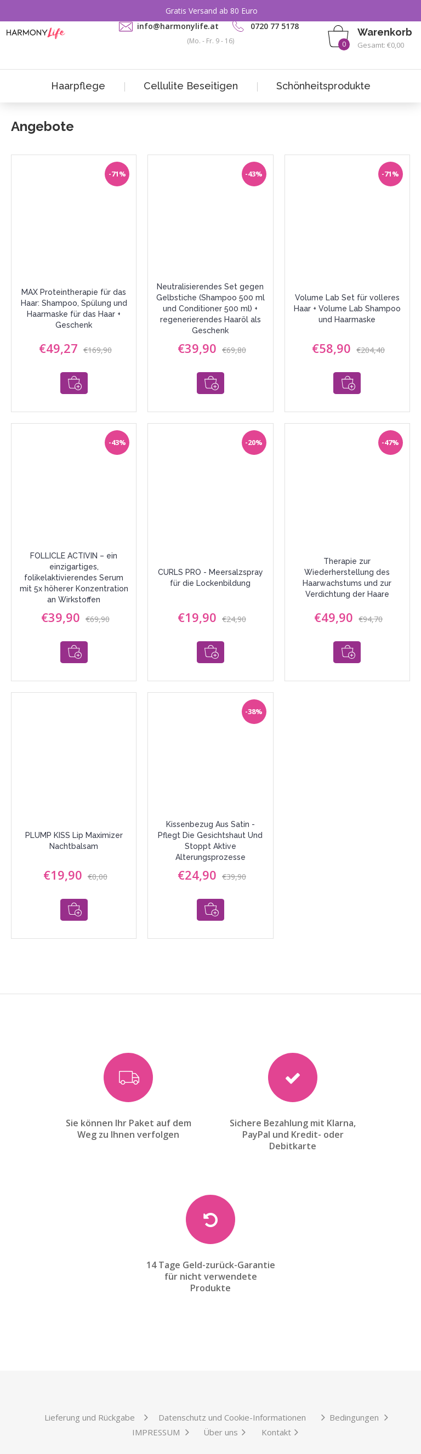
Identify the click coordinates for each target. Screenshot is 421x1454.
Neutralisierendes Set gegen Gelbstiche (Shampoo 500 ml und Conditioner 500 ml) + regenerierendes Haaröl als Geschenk (210, 308)
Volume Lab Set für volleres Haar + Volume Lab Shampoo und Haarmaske (347, 308)
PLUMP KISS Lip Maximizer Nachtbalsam (74, 825)
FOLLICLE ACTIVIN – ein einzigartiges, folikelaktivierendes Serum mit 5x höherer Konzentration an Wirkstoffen (74, 570)
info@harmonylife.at (178, 26)
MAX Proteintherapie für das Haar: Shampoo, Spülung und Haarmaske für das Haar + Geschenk (74, 308)
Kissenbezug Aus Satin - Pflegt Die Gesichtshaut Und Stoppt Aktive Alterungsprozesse (210, 825)
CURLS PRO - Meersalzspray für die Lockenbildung (210, 570)
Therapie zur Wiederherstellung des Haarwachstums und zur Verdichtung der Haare (347, 570)
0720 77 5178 (275, 26)
